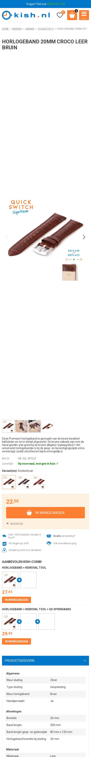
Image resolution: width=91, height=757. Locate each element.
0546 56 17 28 (56, 4)
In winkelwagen (50, 513)
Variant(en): (9, 470)
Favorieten (16, 523)
